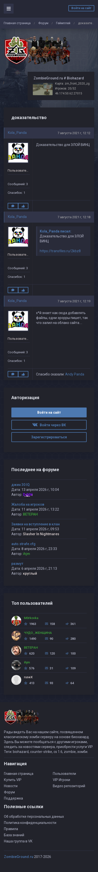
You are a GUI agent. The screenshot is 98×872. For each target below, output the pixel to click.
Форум (43, 23)
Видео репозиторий (69, 786)
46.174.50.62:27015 (68, 93)
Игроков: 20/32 (65, 88)
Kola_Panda (17, 133)
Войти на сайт (81, 8)
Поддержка (13, 798)
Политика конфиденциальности (30, 823)
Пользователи (64, 774)
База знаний (14, 835)
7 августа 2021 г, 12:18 (74, 217)
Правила (11, 829)
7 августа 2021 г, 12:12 (74, 133)
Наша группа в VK (18, 841)
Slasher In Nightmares (41, 534)
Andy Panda (74, 374)
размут (17, 564)
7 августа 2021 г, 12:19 (74, 301)
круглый (30, 573)
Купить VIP (12, 780)
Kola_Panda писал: (55, 231)
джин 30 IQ (20, 485)
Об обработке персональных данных (34, 817)
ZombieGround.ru (18, 857)
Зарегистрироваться (49, 437)
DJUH (27, 495)
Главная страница (17, 23)
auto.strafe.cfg (23, 544)
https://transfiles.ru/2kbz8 (60, 251)
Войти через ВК (49, 425)
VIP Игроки (61, 780)
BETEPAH (30, 514)
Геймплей (63, 23)
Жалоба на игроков (27, 504)
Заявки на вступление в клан (35, 524)
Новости (11, 786)
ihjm (26, 554)
